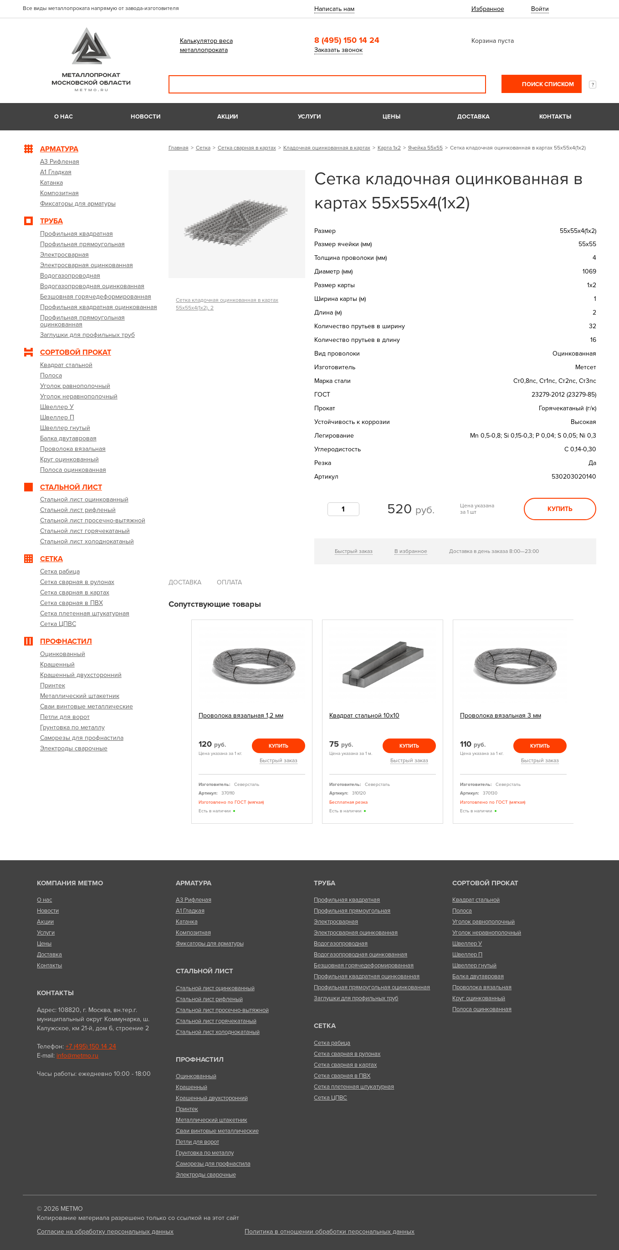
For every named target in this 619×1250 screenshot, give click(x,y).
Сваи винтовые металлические (217, 1131)
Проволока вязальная (482, 987)
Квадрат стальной (476, 900)
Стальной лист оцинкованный (215, 988)
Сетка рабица (332, 1043)
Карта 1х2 (389, 148)
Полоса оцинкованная (482, 1009)
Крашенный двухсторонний (212, 1098)
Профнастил (200, 1059)
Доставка (473, 116)
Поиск (472, 84)
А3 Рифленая (193, 900)
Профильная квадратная (347, 900)
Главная (179, 148)
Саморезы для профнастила (213, 1163)
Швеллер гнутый (474, 965)
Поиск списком (547, 84)
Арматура (193, 883)
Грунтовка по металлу (205, 1153)
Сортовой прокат (485, 883)
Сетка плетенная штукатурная (354, 1086)
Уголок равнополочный (483, 921)
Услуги (309, 116)
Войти (540, 9)
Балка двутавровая (478, 976)
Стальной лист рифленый (209, 999)
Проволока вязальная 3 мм (500, 715)
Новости (145, 116)
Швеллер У (467, 943)
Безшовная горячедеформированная (364, 965)
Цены (391, 116)
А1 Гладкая (190, 910)
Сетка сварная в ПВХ (342, 1076)
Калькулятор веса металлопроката (206, 45)
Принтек (187, 1109)
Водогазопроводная (341, 943)
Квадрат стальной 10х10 (364, 715)
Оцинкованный (196, 1076)
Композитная (193, 932)
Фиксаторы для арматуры (210, 943)
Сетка (203, 148)
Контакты (555, 116)
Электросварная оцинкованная (356, 932)
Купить (560, 509)
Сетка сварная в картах (247, 148)
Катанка (187, 921)
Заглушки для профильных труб (356, 998)
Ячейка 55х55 (425, 148)
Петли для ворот (197, 1142)
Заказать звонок (338, 50)
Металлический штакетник (211, 1120)
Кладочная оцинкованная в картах (326, 148)
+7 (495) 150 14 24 (91, 1046)
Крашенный (191, 1087)
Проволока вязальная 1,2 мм (241, 715)
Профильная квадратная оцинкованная (366, 976)
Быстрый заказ (354, 551)
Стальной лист (204, 971)
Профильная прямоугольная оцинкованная (372, 987)
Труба (324, 883)
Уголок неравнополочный (486, 932)
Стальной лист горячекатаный (216, 1021)
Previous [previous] (181, 725)
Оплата (229, 582)
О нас (63, 116)
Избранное (487, 9)
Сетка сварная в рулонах (347, 1054)
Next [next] (584, 725)
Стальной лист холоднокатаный (218, 1032)
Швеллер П (467, 954)
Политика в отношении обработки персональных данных (329, 1231)
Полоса (462, 910)
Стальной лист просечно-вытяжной (222, 1010)
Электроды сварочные (206, 1174)
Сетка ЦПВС (330, 1097)
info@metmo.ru (77, 1055)
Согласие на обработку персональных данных (105, 1231)
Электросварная (336, 921)
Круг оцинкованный (478, 998)
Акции (227, 116)
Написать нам (334, 9)
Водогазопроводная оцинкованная (360, 954)
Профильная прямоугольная (352, 910)
